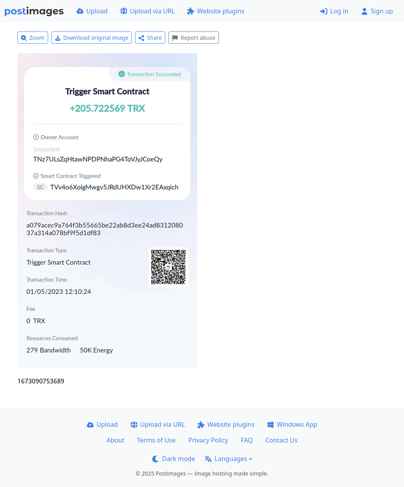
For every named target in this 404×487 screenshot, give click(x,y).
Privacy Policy (208, 440)
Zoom (33, 37)
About (115, 440)
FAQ (246, 440)
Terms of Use (156, 440)
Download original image (92, 37)
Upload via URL (147, 11)
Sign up (377, 11)
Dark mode (173, 458)
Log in (334, 11)
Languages (226, 458)
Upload (92, 11)
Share (150, 37)
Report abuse (193, 37)
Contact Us (281, 440)
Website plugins (215, 11)
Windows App (292, 424)
